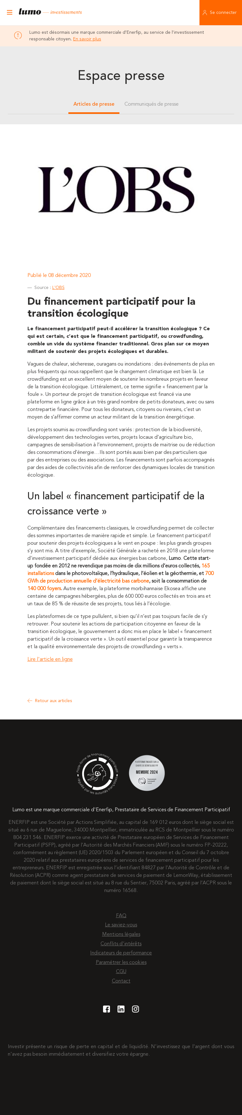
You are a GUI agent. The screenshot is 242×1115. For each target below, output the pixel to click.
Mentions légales (121, 934)
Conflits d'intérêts (121, 944)
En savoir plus (87, 39)
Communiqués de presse (151, 104)
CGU (121, 971)
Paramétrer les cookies (121, 962)
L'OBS (58, 287)
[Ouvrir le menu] (9, 12)
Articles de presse (93, 104)
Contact (121, 981)
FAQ (121, 915)
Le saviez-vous (121, 925)
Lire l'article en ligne (50, 659)
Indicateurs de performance (121, 953)
